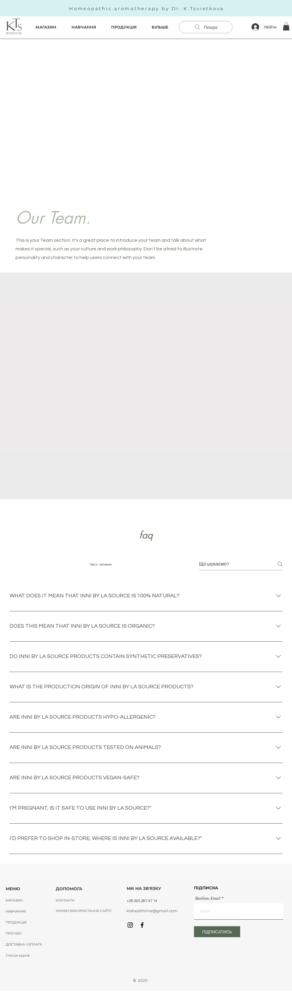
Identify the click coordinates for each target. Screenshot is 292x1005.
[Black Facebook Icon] (142, 925)
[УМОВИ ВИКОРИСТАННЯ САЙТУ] (83, 911)
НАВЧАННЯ (16, 911)
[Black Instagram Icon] (130, 925)
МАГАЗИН (14, 900)
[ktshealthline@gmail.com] (152, 911)
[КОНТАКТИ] (67, 900)
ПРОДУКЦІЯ (16, 922)
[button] (286, 26)
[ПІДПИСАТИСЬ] (217, 931)
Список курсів (18, 955)
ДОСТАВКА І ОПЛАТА (24, 944)
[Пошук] (205, 27)
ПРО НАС (14, 933)
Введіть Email (207, 898)
